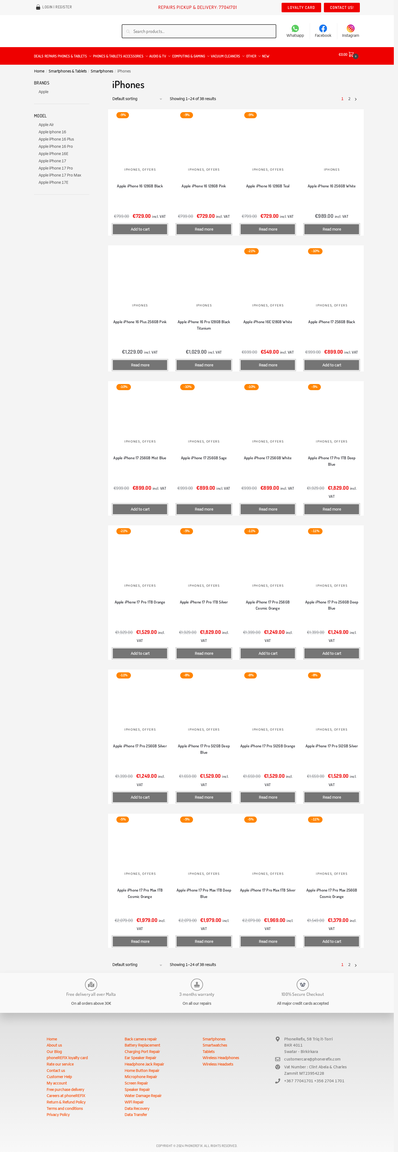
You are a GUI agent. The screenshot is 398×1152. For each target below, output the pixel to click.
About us (54, 1042)
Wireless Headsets (217, 1061)
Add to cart (140, 226)
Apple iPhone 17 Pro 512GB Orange (267, 742)
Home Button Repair (141, 1067)
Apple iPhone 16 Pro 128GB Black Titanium (204, 321)
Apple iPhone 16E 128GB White (267, 318)
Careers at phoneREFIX (66, 1092)
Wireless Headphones (220, 1054)
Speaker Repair (137, 1086)
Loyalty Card (301, 7)
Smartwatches (214, 1042)
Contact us (56, 1067)
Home (39, 68)
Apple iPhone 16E (53, 150)
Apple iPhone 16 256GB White (332, 182)
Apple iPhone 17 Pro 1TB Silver (204, 598)
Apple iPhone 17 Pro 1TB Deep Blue (332, 457)
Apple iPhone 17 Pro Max (59, 172)
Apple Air (46, 121)
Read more (204, 226)
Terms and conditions (65, 1105)
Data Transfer (135, 1111)
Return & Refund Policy (66, 1099)
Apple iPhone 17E (53, 179)
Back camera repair (140, 1036)
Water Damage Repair (143, 1092)
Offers (149, 166)
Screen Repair (136, 1080)
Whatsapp (295, 31)
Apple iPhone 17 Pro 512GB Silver (332, 742)
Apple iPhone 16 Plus (56, 136)
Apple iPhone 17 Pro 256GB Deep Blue (331, 601)
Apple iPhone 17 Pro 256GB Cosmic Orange (268, 601)
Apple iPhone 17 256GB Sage (204, 454)
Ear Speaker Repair (140, 1054)
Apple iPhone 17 (52, 158)
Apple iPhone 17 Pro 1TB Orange (140, 598)
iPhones (132, 166)
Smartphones (102, 68)
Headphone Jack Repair (144, 1061)
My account (57, 1080)
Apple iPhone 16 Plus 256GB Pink (140, 318)
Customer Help (59, 1073)
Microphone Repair (140, 1073)
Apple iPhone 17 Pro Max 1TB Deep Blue (204, 889)
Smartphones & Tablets (67, 68)
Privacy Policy (58, 1111)
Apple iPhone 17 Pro (55, 165)
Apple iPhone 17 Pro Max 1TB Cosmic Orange (140, 889)
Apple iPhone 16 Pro (55, 143)
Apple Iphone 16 (52, 129)
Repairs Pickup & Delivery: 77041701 (197, 7)
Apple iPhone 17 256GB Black (331, 318)
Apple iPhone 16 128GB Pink (204, 182)
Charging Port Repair (142, 1048)
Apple (43, 88)
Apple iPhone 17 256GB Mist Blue (139, 454)
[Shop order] (137, 96)
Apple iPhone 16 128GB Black (140, 182)
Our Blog (54, 1048)
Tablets (208, 1048)
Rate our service (60, 1061)
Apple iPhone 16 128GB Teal (268, 182)
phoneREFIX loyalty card (67, 1054)
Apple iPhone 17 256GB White (268, 454)
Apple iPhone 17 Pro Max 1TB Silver (268, 886)
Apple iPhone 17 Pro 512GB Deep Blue (204, 745)
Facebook (323, 31)
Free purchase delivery (65, 1086)
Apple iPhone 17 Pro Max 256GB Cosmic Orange (331, 889)
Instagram (350, 31)
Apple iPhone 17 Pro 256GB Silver (140, 742)
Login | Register (57, 7)
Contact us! (342, 7)
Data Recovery (136, 1105)
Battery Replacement (142, 1042)
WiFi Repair (134, 1099)
